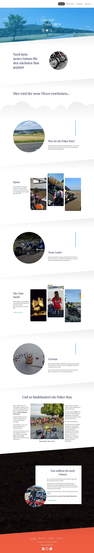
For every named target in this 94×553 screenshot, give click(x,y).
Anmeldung (79, 4)
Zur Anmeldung (52, 500)
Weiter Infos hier (18, 312)
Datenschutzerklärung (47, 545)
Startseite (61, 4)
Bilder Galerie (70, 4)
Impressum (88, 4)
